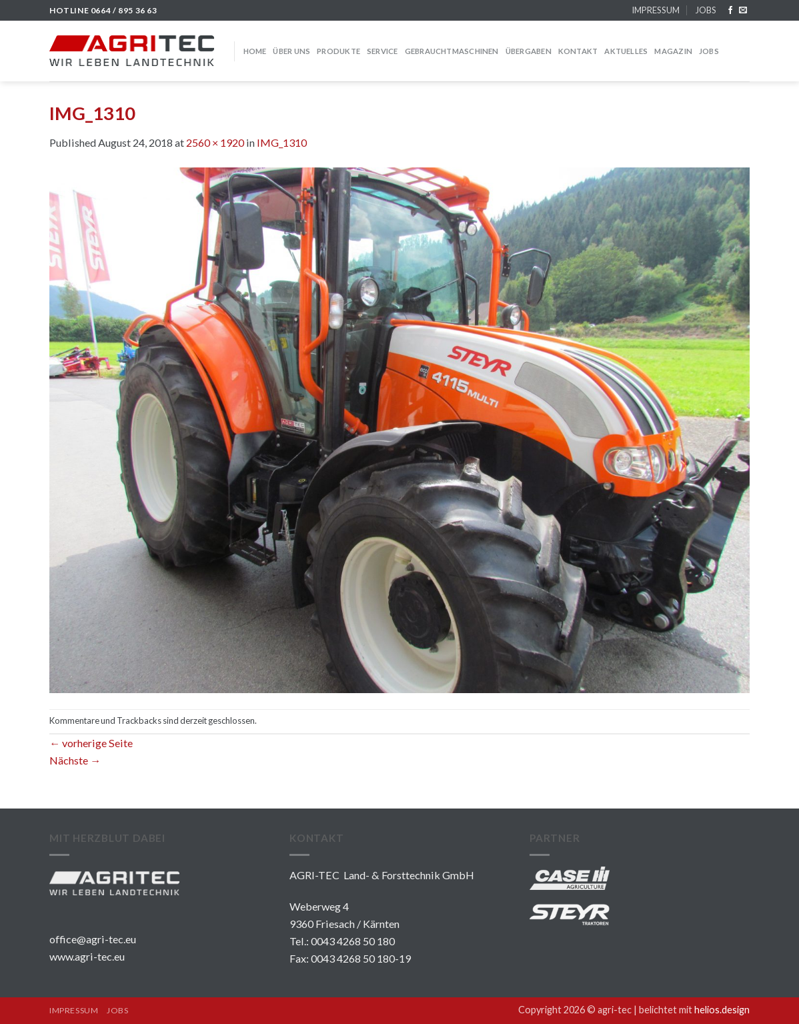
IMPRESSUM (656, 10)
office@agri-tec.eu (92, 939)
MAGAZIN (673, 51)
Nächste (75, 760)
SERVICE (382, 51)
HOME (255, 51)
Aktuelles (626, 51)
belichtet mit (694, 1009)
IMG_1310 (282, 142)
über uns (291, 51)
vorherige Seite (91, 742)
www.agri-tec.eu (87, 956)
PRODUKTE (338, 51)
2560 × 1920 (215, 142)
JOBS (705, 10)
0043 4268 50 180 (353, 941)
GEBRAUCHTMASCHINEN (452, 51)
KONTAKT (578, 51)
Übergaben (529, 51)
